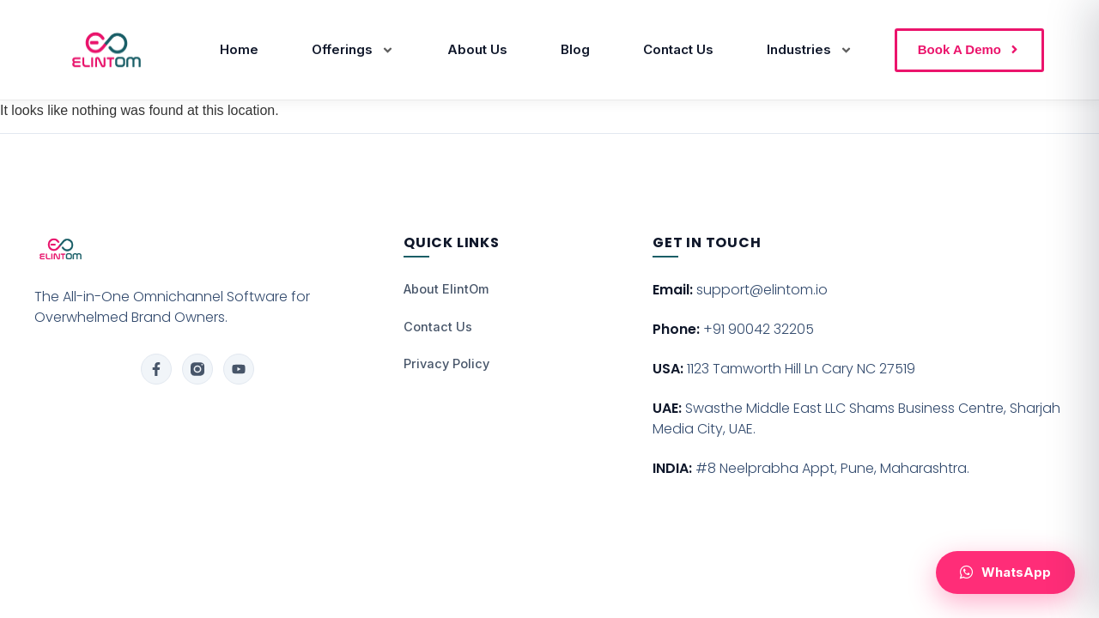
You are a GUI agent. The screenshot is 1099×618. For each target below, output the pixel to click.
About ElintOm (446, 289)
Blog (575, 49)
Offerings (353, 50)
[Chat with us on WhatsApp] (1005, 573)
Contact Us (678, 49)
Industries (810, 50)
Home (239, 49)
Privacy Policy (446, 363)
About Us (477, 49)
